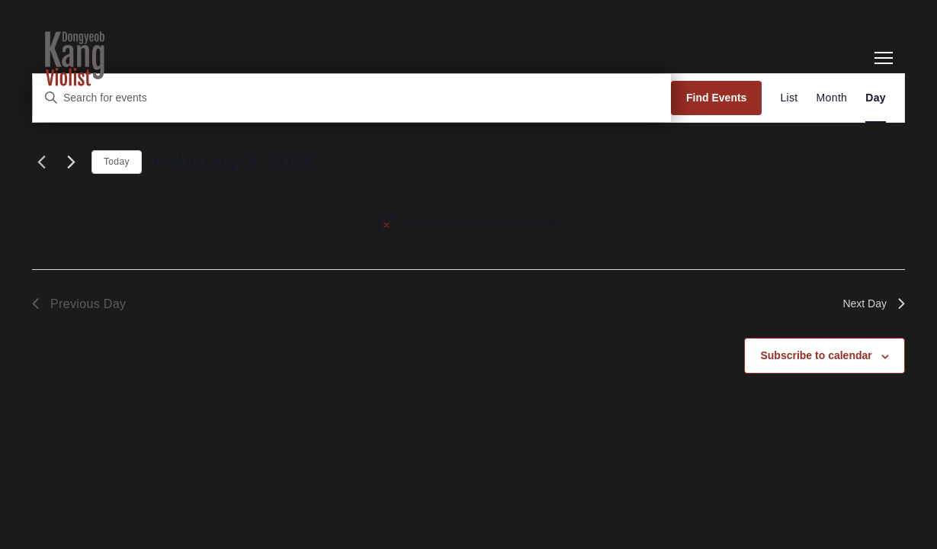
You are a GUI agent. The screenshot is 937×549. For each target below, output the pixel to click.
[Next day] (71, 162)
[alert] (468, 222)
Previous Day (79, 303)
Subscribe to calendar (815, 355)
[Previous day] (41, 162)
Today (117, 161)
